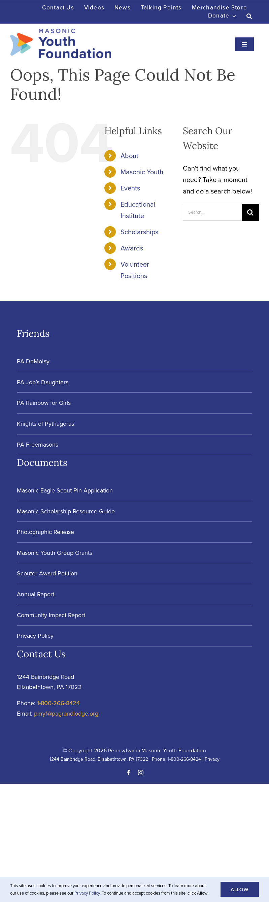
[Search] (249, 16)
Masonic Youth (142, 172)
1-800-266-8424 (58, 703)
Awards (132, 248)
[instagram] (140, 772)
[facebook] (128, 772)
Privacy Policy (87, 893)
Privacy (212, 759)
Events (130, 188)
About (129, 156)
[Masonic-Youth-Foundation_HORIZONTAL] (60, 32)
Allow (240, 889)
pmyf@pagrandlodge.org (66, 713)
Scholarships (139, 232)
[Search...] (212, 212)
